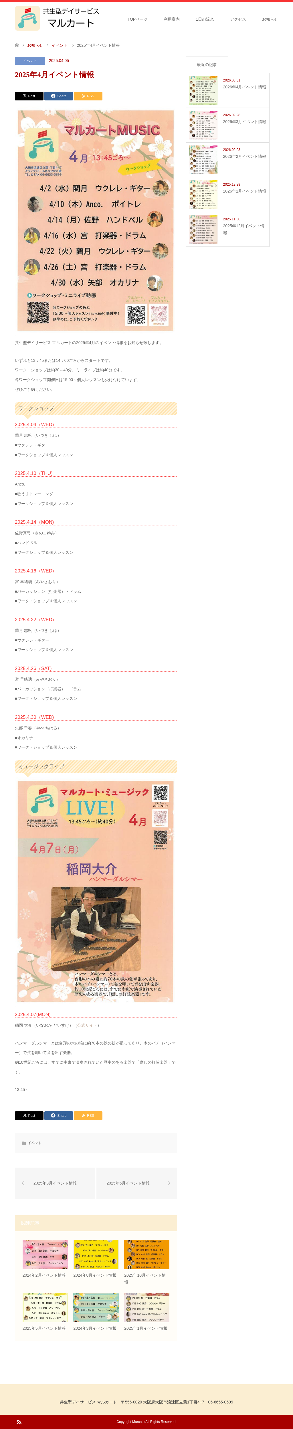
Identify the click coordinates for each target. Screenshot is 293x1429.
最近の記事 (207, 64)
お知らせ (270, 19)
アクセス (238, 19)
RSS (18, 1421)
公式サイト (87, 1025)
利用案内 (172, 19)
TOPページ (138, 19)
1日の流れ (205, 19)
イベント (30, 61)
